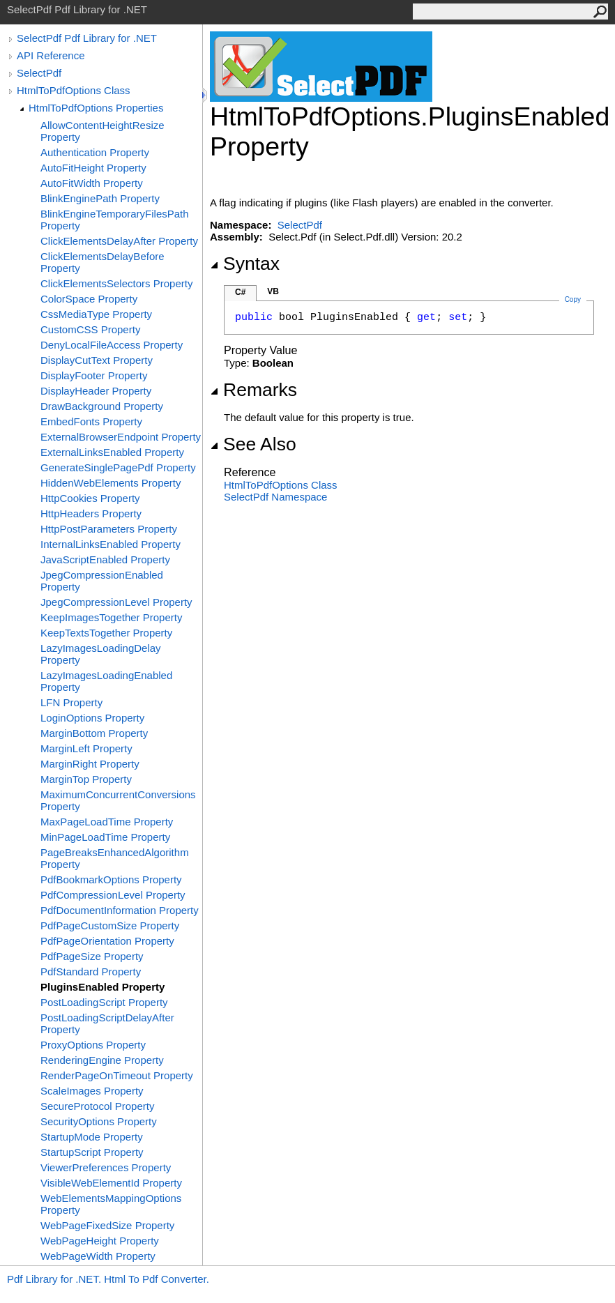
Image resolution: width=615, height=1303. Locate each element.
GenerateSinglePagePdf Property (118, 467)
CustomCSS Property (90, 329)
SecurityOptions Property (98, 1121)
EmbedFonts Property (91, 421)
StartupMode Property (91, 1137)
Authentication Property (94, 152)
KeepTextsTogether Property (106, 633)
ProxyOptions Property (93, 1045)
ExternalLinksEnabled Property (112, 452)
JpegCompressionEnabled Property (101, 581)
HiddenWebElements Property (110, 483)
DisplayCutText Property (96, 360)
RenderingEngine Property (102, 1060)
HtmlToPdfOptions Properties (96, 108)
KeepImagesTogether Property (111, 617)
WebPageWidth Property (97, 1256)
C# (240, 292)
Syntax (245, 263)
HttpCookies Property (90, 498)
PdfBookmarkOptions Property (111, 879)
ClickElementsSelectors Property (116, 283)
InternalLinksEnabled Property (110, 544)
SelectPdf (39, 73)
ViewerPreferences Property (105, 1167)
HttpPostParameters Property (108, 529)
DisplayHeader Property (95, 391)
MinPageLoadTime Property (105, 837)
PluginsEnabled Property (102, 987)
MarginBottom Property (94, 733)
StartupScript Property (92, 1152)
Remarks (253, 389)
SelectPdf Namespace (275, 497)
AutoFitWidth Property (91, 183)
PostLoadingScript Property (104, 1002)
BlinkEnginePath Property (100, 198)
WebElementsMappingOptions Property (110, 1204)
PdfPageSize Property (92, 956)
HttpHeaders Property (91, 513)
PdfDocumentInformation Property (119, 910)
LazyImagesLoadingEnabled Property (106, 681)
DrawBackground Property (101, 406)
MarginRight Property (89, 764)
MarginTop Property (86, 779)
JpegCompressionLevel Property (116, 602)
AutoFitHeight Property (93, 168)
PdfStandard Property (90, 971)
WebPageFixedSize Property (107, 1225)
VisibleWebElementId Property (111, 1183)
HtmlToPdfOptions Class (73, 90)
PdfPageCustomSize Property (109, 925)
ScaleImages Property (92, 1091)
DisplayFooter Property (93, 375)
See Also (253, 444)
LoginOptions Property (92, 718)
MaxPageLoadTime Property (106, 822)
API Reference (51, 55)
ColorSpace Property (88, 299)
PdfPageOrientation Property (107, 941)
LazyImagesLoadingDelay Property (100, 654)
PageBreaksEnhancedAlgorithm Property (114, 858)
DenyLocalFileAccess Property (111, 345)
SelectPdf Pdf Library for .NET (87, 38)
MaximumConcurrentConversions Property (118, 800)
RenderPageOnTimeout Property (116, 1075)
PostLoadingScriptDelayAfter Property (107, 1023)
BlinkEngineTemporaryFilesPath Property (114, 219)
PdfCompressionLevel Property (112, 895)
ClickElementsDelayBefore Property (102, 262)
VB (273, 291)
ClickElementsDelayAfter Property (119, 241)
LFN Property (71, 702)
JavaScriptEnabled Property (105, 559)
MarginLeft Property (86, 748)
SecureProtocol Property (97, 1106)
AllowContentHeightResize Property (102, 131)
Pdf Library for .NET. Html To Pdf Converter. (108, 1279)
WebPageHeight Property (99, 1241)
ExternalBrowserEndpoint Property (120, 437)
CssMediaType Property (96, 314)
